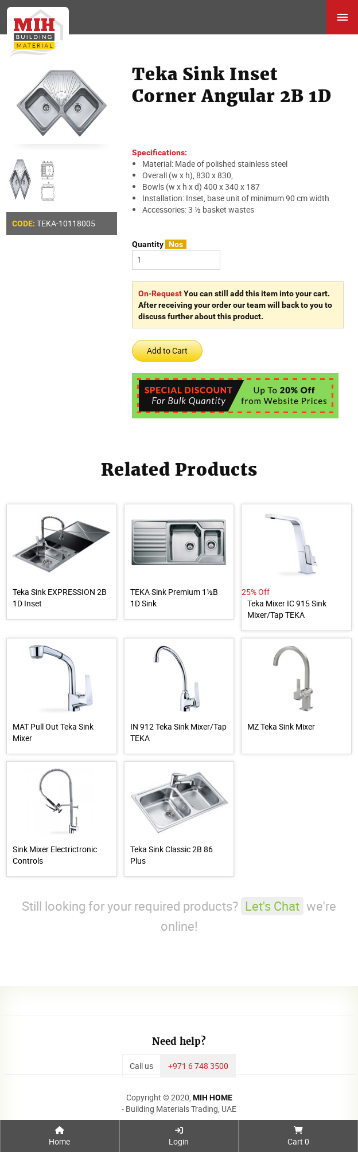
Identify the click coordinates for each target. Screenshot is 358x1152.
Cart (298, 1136)
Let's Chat (272, 906)
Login (179, 1136)
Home (59, 1136)
